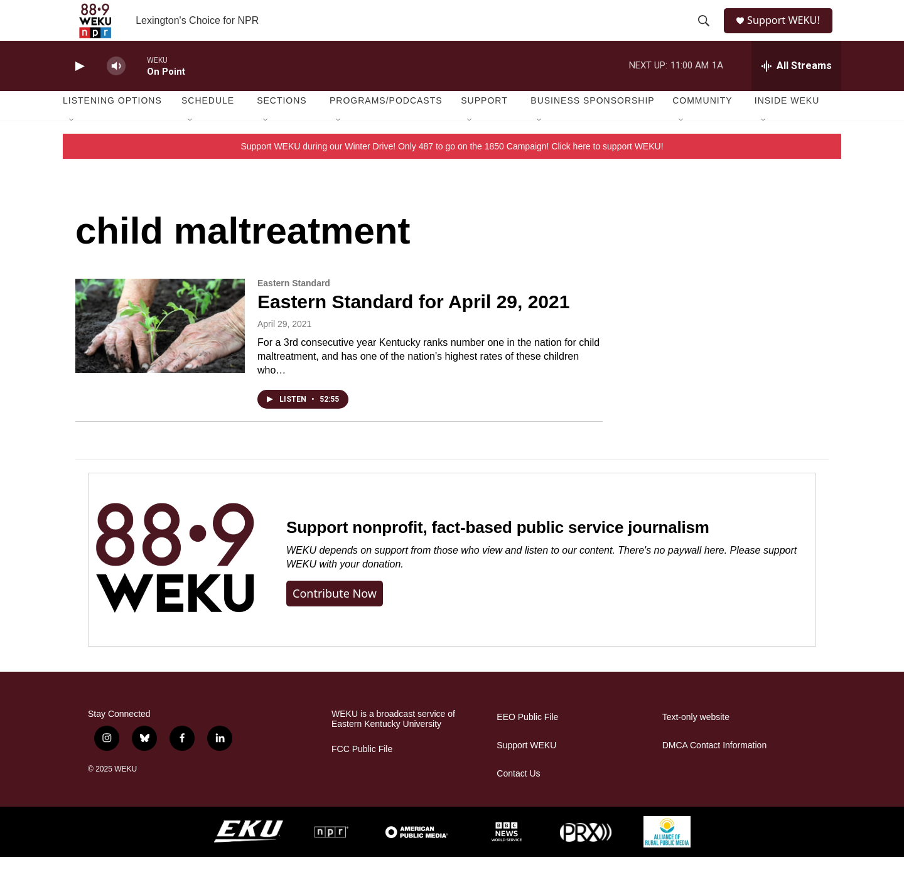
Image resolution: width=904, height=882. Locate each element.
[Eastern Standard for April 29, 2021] (160, 351)
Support (484, 126)
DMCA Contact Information (714, 770)
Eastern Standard (293, 308)
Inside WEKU (787, 126)
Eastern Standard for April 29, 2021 (413, 326)
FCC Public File (361, 774)
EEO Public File (527, 742)
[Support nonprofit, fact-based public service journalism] (175, 584)
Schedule (207, 126)
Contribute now (335, 618)
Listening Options (112, 126)
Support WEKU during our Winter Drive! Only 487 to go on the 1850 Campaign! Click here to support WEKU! (451, 171)
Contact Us (518, 799)
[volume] (116, 91)
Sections (282, 126)
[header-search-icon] (704, 33)
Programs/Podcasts (386, 126)
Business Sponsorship (592, 126)
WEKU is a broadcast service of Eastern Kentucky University (393, 744)
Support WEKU (526, 770)
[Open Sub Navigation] (72, 146)
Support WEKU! (788, 33)
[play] (78, 91)
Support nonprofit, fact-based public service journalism (497, 552)
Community (702, 126)
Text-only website (695, 742)
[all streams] (796, 91)
